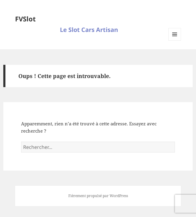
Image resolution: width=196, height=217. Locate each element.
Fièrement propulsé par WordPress (98, 195)
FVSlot (25, 18)
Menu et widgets (175, 40)
